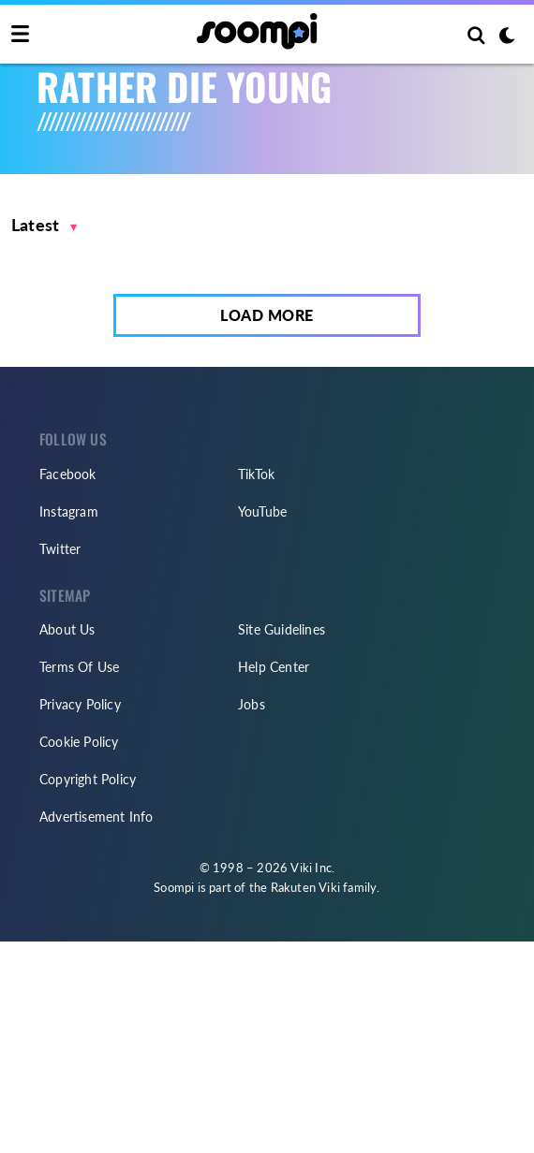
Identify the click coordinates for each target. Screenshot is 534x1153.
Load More (267, 315)
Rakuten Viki (305, 887)
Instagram (68, 511)
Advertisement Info (96, 817)
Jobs (251, 704)
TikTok (256, 474)
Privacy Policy (80, 704)
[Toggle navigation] (20, 34)
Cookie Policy (79, 742)
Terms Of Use (79, 667)
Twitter (60, 549)
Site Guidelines (281, 629)
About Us (67, 629)
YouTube (262, 511)
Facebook (67, 474)
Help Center (273, 667)
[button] (44, 225)
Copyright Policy (87, 779)
